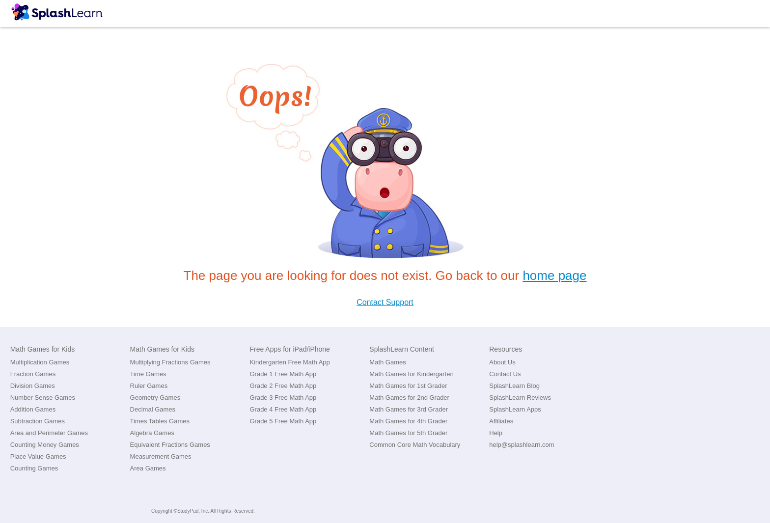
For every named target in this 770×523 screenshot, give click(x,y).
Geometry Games (155, 397)
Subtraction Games (37, 421)
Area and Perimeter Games (49, 433)
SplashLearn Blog (514, 385)
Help (495, 433)
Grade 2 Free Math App (282, 385)
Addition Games (33, 409)
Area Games (148, 468)
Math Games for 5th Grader (408, 433)
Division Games (32, 385)
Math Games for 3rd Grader (408, 409)
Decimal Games (152, 409)
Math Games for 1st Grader (408, 385)
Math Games (387, 362)
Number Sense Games (42, 397)
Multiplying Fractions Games (170, 362)
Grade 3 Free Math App (282, 397)
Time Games (148, 374)
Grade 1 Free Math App (282, 374)
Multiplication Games (40, 362)
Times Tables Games (160, 421)
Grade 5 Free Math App (282, 421)
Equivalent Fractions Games (170, 444)
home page (554, 275)
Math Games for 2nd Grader (409, 397)
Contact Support (385, 302)
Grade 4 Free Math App (282, 409)
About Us (502, 362)
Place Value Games (38, 456)
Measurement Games (161, 456)
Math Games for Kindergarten (411, 374)
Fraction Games (32, 374)
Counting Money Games (44, 444)
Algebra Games (152, 433)
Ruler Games (149, 385)
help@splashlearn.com (521, 444)
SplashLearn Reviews (520, 397)
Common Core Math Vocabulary (414, 444)
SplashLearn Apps (515, 409)
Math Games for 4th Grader (408, 421)
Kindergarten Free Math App (289, 362)
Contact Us (505, 374)
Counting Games (34, 468)
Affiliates (501, 421)
